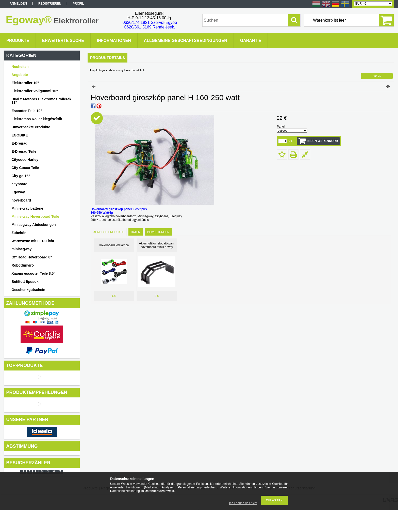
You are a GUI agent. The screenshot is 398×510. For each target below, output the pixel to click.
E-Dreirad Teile (23, 151)
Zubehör (18, 233)
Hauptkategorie (98, 70)
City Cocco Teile (25, 168)
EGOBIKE (19, 135)
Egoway (18, 192)
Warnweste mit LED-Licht (32, 241)
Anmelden (18, 3)
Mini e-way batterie (27, 208)
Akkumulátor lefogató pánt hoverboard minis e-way (156, 245)
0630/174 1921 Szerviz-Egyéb (150, 22)
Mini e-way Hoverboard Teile (35, 216)
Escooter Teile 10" (26, 111)
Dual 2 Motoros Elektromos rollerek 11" (41, 101)
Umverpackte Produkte (30, 127)
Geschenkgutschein (28, 290)
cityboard (19, 184)
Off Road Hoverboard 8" (31, 257)
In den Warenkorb (322, 141)
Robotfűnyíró (22, 265)
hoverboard (21, 200)
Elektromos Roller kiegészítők (36, 119)
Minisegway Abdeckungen (33, 225)
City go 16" (20, 176)
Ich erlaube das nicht (243, 503)
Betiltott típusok (25, 282)
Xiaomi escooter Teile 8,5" (33, 273)
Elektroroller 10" (25, 83)
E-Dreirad (19, 143)
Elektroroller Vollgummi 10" (34, 91)
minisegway (21, 249)
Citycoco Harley (24, 160)
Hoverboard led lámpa (114, 245)
